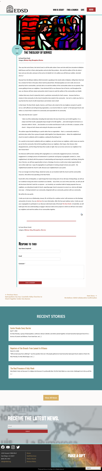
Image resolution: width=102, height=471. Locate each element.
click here (39, 201)
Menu (91, 10)
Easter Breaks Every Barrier (20, 328)
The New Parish (66, 204)
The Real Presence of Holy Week (22, 368)
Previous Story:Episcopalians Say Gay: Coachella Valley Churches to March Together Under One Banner (23, 297)
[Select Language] (93, 468)
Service (41, 60)
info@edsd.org (6, 461)
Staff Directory (31, 456)
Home (29, 453)
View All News (51, 397)
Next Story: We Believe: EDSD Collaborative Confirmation (80, 297)
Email (20, 256)
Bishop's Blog (28, 60)
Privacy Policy (31, 461)
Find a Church (31, 459)
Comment (22, 264)
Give (82, 9)
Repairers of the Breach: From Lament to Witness (28, 348)
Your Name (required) (25, 248)
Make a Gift (76, 455)
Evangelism (35, 60)
